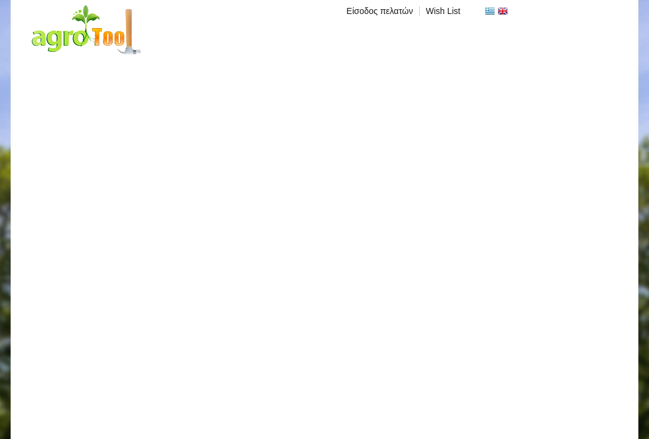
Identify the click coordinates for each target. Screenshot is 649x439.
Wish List (443, 11)
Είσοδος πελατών (380, 11)
